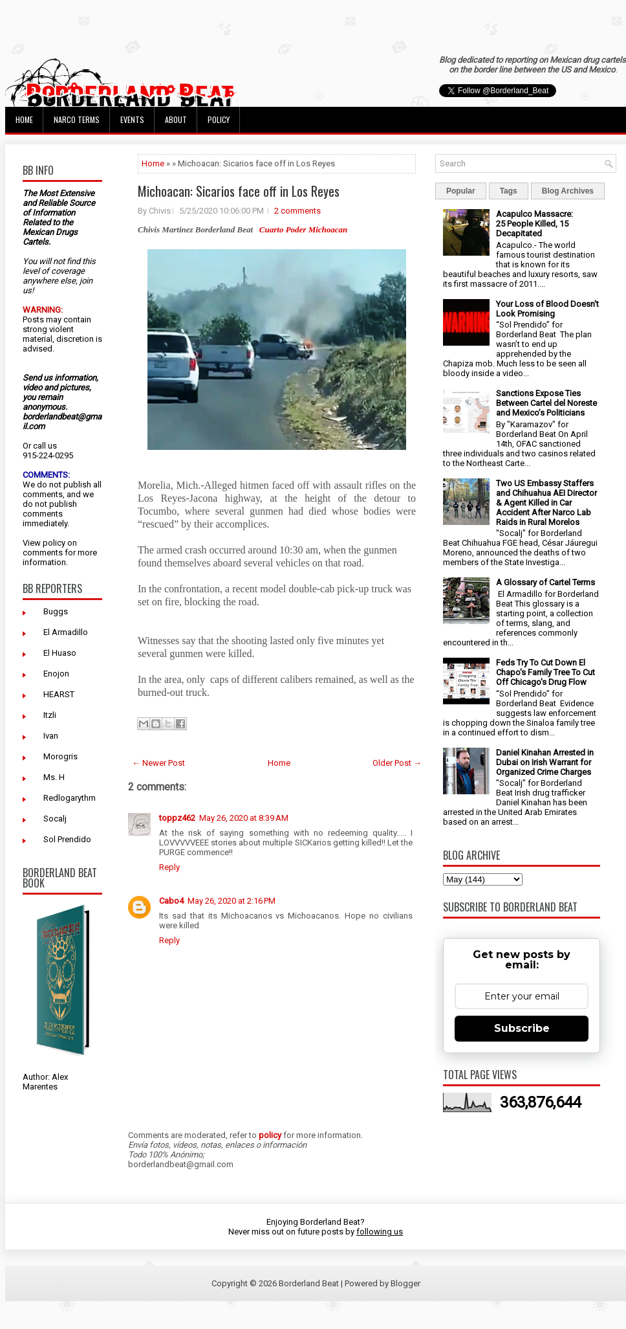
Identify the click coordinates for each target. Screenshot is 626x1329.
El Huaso (59, 653)
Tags (508, 190)
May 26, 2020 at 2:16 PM (231, 901)
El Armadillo (65, 632)
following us (379, 1231)
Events (132, 119)
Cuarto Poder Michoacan (303, 229)
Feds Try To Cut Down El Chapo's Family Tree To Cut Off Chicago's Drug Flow (545, 672)
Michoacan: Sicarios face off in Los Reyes (239, 191)
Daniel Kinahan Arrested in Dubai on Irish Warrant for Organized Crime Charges (545, 762)
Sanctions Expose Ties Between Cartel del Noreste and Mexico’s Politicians (546, 403)
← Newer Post (158, 763)
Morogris (60, 756)
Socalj (55, 818)
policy (54, 543)
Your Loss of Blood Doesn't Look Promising (547, 308)
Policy (219, 119)
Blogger (405, 1283)
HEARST (58, 694)
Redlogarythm (69, 798)
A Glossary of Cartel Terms (545, 582)
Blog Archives (568, 190)
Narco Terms (77, 119)
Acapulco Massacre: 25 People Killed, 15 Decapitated (534, 223)
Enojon (56, 673)
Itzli (49, 715)
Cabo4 (171, 901)
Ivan (50, 736)
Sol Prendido (67, 839)
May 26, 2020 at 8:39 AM (243, 818)
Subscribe (522, 1028)
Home (24, 119)
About (176, 119)
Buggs (55, 611)
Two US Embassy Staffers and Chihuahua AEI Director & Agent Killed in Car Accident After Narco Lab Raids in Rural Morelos (546, 502)
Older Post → (397, 763)
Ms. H (54, 777)
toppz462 (177, 818)
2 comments (297, 211)
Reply (169, 867)
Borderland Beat (309, 1283)
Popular (460, 190)
